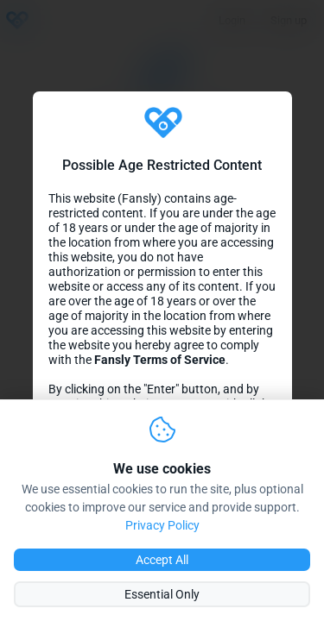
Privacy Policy (162, 525)
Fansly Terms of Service (160, 360)
